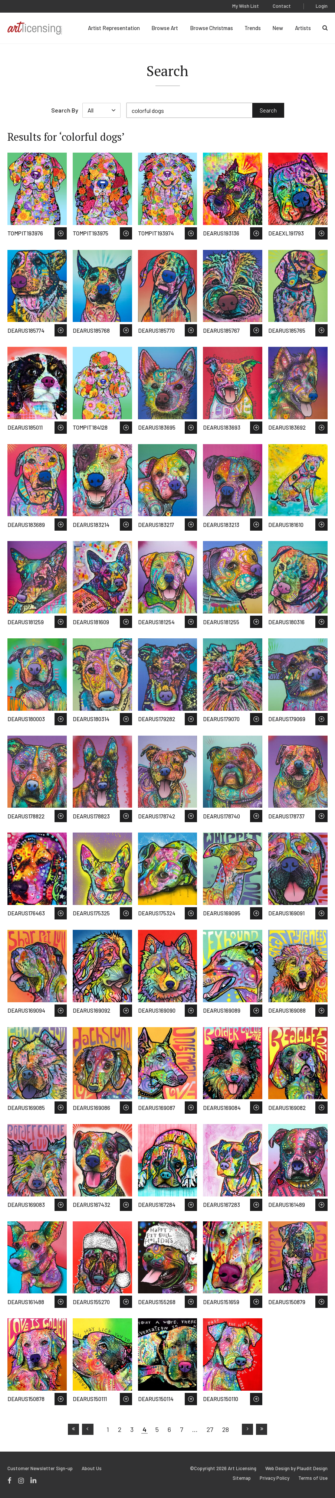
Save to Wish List (61, 233)
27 (210, 1429)
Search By (64, 110)
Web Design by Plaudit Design (296, 1468)
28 (225, 1429)
